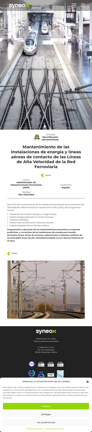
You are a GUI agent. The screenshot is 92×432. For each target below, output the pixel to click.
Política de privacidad (54, 428)
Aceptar (46, 406)
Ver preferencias (46, 422)
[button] (87, 381)
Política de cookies (35, 428)
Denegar (46, 414)
